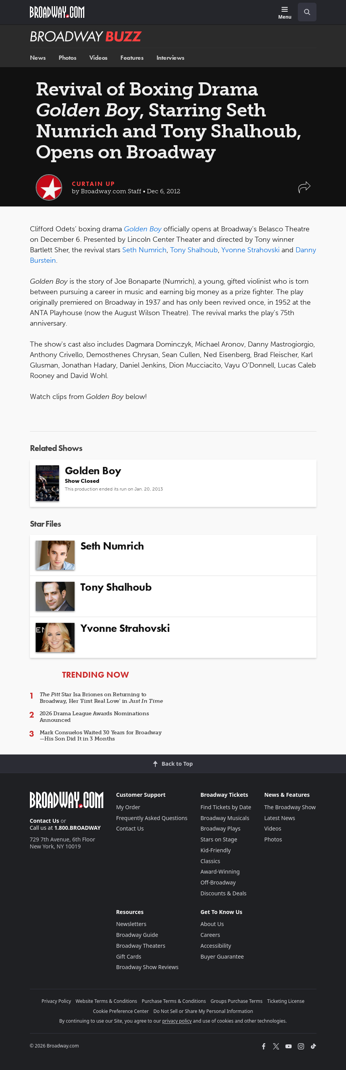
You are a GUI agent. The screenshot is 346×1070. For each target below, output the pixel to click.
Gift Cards (128, 956)
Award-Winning (220, 871)
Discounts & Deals (223, 893)
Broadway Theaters (140, 945)
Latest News (279, 818)
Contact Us (44, 820)
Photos (67, 57)
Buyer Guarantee (222, 956)
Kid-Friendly (215, 850)
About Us (212, 924)
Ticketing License (285, 1001)
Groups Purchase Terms (236, 1001)
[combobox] (304, 12)
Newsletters (131, 924)
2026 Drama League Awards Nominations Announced (94, 716)
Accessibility (215, 945)
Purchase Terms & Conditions (174, 1001)
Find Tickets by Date (225, 807)
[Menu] (284, 13)
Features (131, 57)
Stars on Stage (218, 839)
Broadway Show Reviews (147, 967)
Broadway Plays (220, 828)
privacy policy (177, 1021)
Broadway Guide (137, 934)
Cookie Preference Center (121, 1011)
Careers (210, 934)
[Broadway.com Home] (57, 12)
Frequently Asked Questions (152, 818)
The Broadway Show (290, 807)
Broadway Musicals (224, 818)
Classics (210, 861)
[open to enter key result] (307, 12)
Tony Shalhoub (194, 250)
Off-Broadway (218, 882)
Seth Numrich (144, 250)
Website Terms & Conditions (106, 1001)
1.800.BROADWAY (77, 827)
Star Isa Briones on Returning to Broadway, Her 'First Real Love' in (101, 697)
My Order (128, 807)
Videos (98, 57)
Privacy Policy (56, 1001)
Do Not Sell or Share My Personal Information (203, 1011)
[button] (304, 191)
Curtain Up (93, 184)
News (38, 57)
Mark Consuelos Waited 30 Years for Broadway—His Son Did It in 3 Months (101, 735)
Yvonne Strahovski (250, 250)
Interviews (170, 57)
